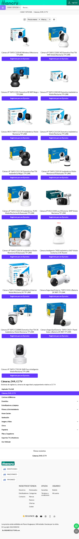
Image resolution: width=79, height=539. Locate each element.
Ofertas (32, 503)
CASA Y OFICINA (26, 12)
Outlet (31, 507)
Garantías (44, 490)
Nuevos (31, 500)
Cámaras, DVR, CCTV (41, 12)
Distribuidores (23, 493)
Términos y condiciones (45, 494)
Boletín (54, 490)
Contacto (22, 497)
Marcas (31, 497)
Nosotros (22, 490)
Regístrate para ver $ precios (19, 59)
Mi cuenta (55, 493)
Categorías (33, 493)
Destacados (33, 490)
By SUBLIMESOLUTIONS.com (11, 530)
